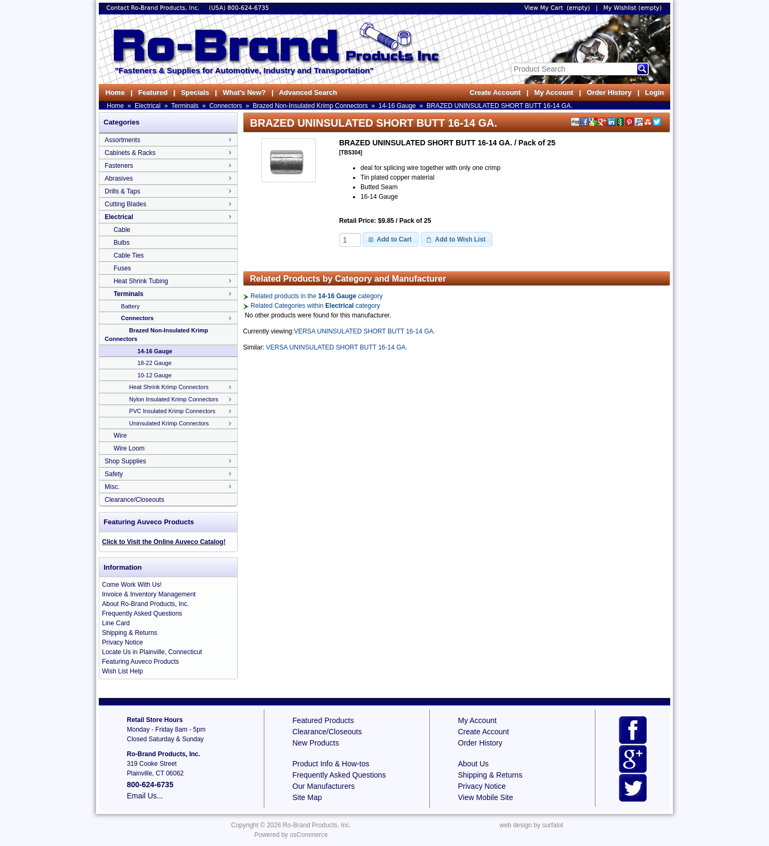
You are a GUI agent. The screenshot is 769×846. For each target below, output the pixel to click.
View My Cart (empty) (557, 7)
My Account (553, 92)
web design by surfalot (531, 825)
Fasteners (119, 165)
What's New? (244, 92)
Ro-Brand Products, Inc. (317, 825)
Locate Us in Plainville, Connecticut (152, 652)
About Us (473, 763)
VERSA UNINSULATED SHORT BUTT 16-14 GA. (364, 331)
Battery (130, 306)
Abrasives (119, 178)
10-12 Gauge (154, 375)
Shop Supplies (125, 461)
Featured (152, 92)
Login (654, 92)
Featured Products (323, 720)
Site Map (307, 797)
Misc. (112, 487)
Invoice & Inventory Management (148, 594)
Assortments (122, 140)
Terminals (185, 106)
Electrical (148, 106)
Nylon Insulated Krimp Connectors (173, 399)
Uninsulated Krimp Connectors (169, 423)
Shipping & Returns (129, 633)
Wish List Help (122, 671)
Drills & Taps (122, 191)
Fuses (122, 268)
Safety (114, 474)
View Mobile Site (485, 797)
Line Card (116, 623)
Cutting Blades (125, 204)
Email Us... (145, 795)
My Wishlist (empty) (632, 7)
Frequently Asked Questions (142, 613)
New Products (316, 743)
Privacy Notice (122, 642)
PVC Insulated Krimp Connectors (172, 411)
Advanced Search (308, 92)
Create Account (495, 92)
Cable (122, 230)
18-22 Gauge (154, 363)
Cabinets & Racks (130, 153)
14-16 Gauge (397, 106)
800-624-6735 (248, 7)
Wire (120, 435)
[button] (391, 239)
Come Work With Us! (132, 584)
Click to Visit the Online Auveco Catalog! (163, 542)
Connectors (225, 106)
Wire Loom (129, 448)
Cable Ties (129, 255)
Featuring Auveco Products (140, 661)
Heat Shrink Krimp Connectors (169, 387)
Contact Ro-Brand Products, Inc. (153, 7)
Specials (195, 92)
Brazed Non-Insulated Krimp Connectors (310, 106)
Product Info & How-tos (331, 763)
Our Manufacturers (324, 786)
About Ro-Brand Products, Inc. (145, 604)
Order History (608, 92)
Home (114, 92)
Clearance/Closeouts (134, 499)
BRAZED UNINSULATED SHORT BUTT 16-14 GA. (499, 106)
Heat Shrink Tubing (141, 281)
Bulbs (122, 242)
